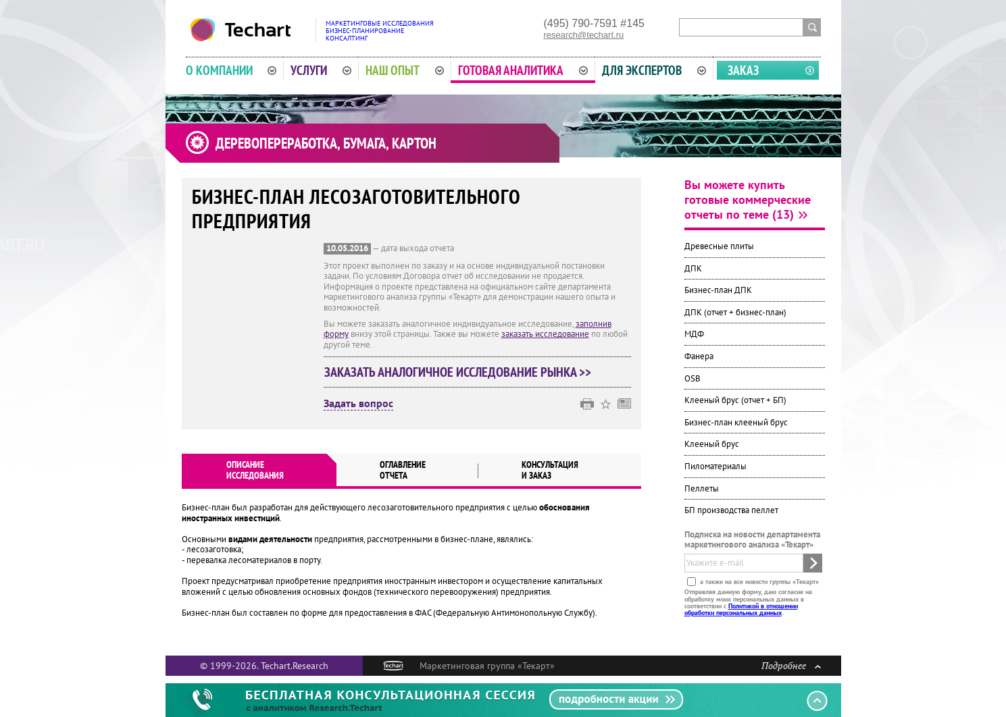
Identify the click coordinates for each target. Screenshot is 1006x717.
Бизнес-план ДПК (718, 290)
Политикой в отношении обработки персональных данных (741, 609)
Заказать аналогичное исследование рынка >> (457, 372)
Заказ (743, 70)
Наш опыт (405, 70)
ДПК (693, 268)
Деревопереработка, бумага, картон (326, 143)
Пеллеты (701, 488)
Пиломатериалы (715, 466)
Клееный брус (711, 444)
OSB (692, 378)
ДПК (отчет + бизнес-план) (735, 312)
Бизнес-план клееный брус (736, 422)
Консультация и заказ (550, 469)
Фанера (698, 356)
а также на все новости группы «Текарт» (758, 581)
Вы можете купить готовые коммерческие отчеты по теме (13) (747, 199)
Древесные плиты (719, 246)
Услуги (321, 70)
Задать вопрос (358, 404)
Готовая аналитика (523, 70)
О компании (231, 70)
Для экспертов (654, 70)
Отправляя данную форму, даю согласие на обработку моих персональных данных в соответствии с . (748, 602)
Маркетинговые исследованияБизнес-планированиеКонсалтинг (380, 31)
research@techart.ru (584, 35)
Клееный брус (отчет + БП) (735, 400)
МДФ (694, 334)
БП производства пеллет (731, 510)
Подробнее (791, 665)
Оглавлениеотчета (403, 469)
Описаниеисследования (255, 469)
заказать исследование (545, 334)
